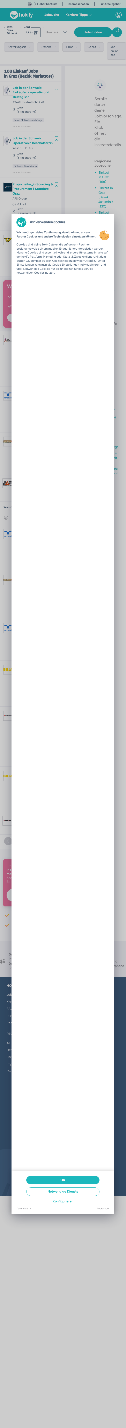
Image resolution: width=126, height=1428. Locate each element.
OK (62, 1180)
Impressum (103, 1208)
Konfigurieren (63, 1201)
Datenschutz (23, 1208)
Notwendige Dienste (62, 1191)
